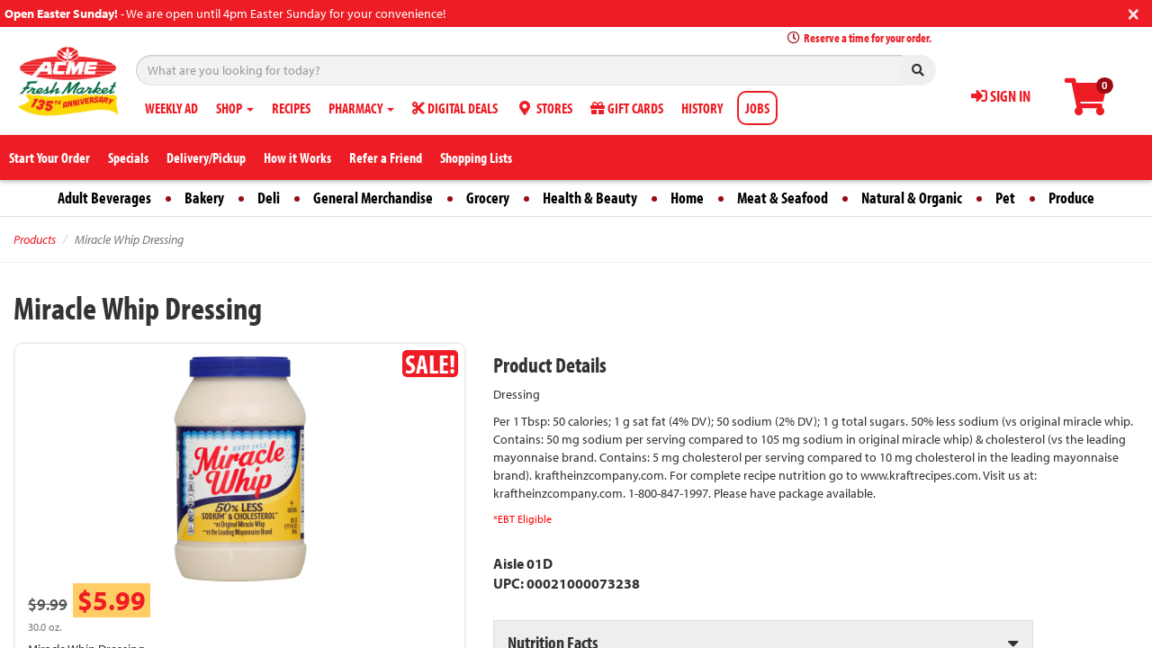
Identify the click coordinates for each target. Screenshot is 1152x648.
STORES (544, 108)
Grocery (487, 197)
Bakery (204, 197)
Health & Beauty (590, 197)
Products (35, 239)
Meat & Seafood (782, 197)
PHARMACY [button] (361, 108)
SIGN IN (1000, 96)
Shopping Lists (476, 157)
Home (687, 197)
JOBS (757, 108)
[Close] (1133, 12)
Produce (1071, 197)
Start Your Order (49, 157)
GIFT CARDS (626, 108)
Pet (1005, 197)
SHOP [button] (235, 108)
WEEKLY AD (171, 108)
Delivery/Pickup (206, 157)
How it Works (297, 157)
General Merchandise (373, 197)
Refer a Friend (385, 157)
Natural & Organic (911, 197)
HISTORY (702, 108)
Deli (268, 197)
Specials (128, 157)
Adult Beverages (104, 197)
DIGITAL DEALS (455, 108)
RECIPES (291, 108)
